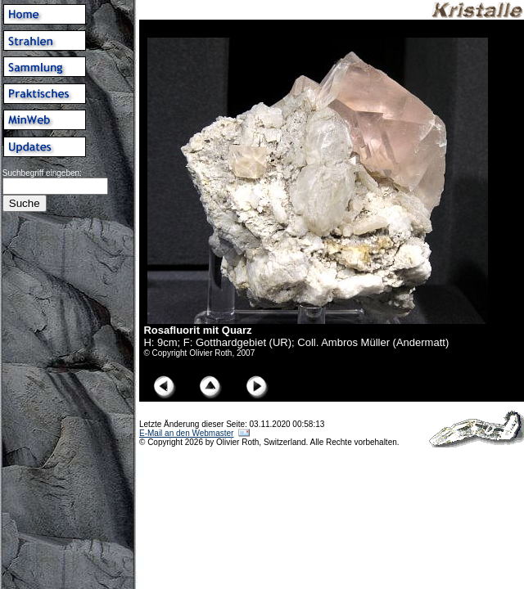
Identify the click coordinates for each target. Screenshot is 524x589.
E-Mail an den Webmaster (186, 433)
